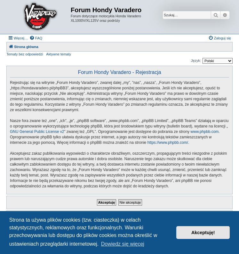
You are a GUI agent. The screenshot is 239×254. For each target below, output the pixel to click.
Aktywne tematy (58, 54)
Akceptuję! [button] (203, 232)
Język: (196, 60)
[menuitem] (35, 38)
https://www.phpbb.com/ (167, 142)
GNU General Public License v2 (37, 131)
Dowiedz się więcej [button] (122, 244)
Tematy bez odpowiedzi (24, 54)
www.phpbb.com (204, 131)
